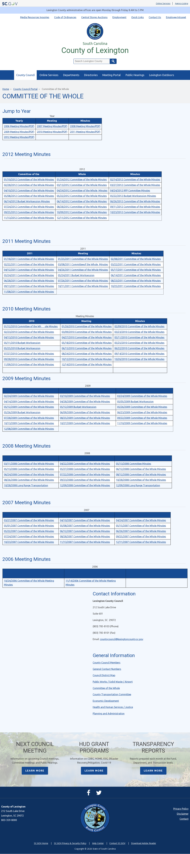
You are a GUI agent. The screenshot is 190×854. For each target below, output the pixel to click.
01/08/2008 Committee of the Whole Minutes (30, 458)
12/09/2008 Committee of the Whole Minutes (85, 485)
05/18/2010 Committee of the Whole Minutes (87, 342)
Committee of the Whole (106, 688)
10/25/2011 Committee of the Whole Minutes (136, 286)
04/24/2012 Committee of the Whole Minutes (82, 190)
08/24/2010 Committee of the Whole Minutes (87, 353)
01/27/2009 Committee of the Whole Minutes (86, 390)
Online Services (163, 3)
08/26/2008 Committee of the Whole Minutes (29, 479)
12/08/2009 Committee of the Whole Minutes (29, 428)
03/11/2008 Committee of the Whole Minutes (29, 463)
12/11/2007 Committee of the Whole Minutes (141, 542)
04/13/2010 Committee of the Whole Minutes (29, 337)
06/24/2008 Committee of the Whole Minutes (29, 474)
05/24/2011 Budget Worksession (76, 275)
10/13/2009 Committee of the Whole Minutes (29, 423)
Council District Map (104, 675)
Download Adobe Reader (143, 843)
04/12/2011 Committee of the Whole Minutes (29, 269)
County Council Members (106, 662)
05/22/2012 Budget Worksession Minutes (133, 195)
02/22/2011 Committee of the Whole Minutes (29, 264)
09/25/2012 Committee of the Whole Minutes (29, 212)
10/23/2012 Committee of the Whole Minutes (135, 212)
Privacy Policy (180, 808)
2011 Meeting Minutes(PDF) (85, 131)
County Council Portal (25, 89)
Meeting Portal (111, 75)
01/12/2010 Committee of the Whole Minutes (31, 326)
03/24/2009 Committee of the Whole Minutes (142, 396)
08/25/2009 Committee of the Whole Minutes (85, 418)
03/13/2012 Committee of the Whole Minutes (82, 185)
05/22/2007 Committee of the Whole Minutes (29, 531)
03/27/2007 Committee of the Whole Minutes (29, 520)
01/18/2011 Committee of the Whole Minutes (29, 259)
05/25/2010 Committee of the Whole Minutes (139, 342)
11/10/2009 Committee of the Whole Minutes (142, 423)
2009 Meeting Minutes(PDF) (19, 131)
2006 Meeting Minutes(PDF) (19, 126)
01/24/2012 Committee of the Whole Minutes (82, 179)
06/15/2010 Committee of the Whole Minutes (87, 348)
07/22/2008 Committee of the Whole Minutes (85, 474)
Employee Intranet (176, 17)
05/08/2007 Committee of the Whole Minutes (85, 525)
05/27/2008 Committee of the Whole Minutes (85, 469)
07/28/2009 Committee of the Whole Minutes (29, 418)
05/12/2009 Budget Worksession (78, 407)
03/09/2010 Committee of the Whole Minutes (87, 332)
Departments (71, 75)
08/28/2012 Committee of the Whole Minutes (82, 206)
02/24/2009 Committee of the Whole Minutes (29, 396)
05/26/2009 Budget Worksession (22, 412)
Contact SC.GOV (117, 843)
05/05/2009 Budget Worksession (135, 401)
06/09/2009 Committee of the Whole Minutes (85, 412)
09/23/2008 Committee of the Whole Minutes (85, 479)
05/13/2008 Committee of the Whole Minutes (29, 469)
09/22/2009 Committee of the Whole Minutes (142, 418)
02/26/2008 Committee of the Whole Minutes (142, 458)
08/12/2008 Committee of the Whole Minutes (141, 474)
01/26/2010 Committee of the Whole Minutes (87, 326)
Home (5, 89)
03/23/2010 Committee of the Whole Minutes (139, 332)
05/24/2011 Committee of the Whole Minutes (29, 275)
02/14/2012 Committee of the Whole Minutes (135, 179)
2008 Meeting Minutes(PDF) (85, 126)
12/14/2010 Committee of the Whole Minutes (87, 364)
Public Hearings (134, 75)
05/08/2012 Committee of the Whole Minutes (29, 195)
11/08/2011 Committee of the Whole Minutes (29, 291)
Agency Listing (181, 3)
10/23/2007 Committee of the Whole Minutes (29, 542)
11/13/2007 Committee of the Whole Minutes (85, 542)
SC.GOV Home (41, 843)
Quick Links (137, 17)
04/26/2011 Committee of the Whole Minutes (83, 269)
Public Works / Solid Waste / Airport (113, 681)
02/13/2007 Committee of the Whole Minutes (86, 514)
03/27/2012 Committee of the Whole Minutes (135, 185)
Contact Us (155, 17)
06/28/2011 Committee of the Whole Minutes (29, 280)
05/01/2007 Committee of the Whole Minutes (29, 525)
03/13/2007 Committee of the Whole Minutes (142, 514)
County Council (25, 75)
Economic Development (106, 700)
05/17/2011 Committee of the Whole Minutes (136, 269)
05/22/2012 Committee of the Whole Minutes (82, 195)
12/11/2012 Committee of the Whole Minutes (82, 217)
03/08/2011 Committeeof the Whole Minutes (83, 264)
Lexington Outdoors (161, 75)
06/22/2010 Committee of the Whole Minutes (139, 348)
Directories (91, 75)
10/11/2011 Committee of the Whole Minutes (83, 286)
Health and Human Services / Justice (113, 707)
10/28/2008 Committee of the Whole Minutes (141, 479)
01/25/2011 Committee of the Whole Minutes (83, 259)
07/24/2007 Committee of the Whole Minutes (29, 536)
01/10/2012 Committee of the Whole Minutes (29, 179)
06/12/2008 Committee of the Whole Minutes (141, 469)
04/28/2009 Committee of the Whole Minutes (85, 401)
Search (113, 61)
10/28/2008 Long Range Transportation (26, 485)
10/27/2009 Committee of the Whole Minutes (85, 423)
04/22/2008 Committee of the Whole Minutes (85, 463)
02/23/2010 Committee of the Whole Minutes (29, 332)
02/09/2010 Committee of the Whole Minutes (139, 326)
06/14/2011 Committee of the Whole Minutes (136, 275)
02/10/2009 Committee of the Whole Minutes (143, 390)
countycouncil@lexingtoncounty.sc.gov (121, 639)
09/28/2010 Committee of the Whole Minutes (29, 359)
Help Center (98, 843)
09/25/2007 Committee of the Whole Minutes (141, 536)
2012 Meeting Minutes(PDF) (19, 137)
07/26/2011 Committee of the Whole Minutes (83, 280)
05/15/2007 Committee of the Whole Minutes (141, 525)
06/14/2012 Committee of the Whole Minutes (82, 201)
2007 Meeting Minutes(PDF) (52, 126)
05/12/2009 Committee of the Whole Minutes (29, 407)
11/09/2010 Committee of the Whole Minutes (29, 364)
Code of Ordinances (65, 17)
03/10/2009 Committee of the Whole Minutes (85, 396)
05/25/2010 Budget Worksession (22, 348)
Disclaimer (182, 814)
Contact (184, 819)
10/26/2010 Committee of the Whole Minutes (139, 359)
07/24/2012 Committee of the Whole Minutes (29, 206)
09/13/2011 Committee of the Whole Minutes (29, 286)
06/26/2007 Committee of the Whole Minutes (141, 531)
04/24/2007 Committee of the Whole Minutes (141, 520)
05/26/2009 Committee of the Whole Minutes (142, 407)
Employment (119, 17)
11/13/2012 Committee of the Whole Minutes (29, 217)
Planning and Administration (109, 713)
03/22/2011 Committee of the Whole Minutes (136, 264)
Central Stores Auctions (94, 17)
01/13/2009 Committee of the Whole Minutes (30, 390)
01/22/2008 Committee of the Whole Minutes (86, 458)
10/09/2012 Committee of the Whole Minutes (82, 212)
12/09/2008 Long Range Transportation (138, 485)
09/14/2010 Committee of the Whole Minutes (139, 353)
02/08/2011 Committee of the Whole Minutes (136, 259)
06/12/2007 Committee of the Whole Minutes (85, 531)
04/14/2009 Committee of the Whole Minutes (29, 401)
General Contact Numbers (107, 669)
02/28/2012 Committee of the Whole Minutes (29, 185)
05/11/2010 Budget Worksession (22, 342)
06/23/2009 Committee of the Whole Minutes (142, 412)
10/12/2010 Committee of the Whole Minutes (87, 359)
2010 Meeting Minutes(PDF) (52, 131)
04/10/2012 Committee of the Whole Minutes (29, 190)
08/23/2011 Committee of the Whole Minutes (136, 280)
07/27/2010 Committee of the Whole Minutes (29, 353)
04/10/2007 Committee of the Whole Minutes (85, 520)
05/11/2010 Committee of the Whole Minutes (139, 337)
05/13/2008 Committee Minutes (133, 463)
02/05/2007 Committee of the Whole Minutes (30, 514)
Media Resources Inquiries (34, 17)
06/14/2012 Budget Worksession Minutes (27, 201)
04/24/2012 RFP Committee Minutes (130, 190)
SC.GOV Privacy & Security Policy (70, 843)
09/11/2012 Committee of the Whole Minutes (135, 206)
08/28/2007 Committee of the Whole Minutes (85, 536)
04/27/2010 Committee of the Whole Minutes (87, 337)
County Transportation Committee (112, 694)
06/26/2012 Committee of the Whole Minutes (135, 201)
